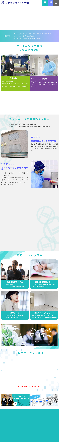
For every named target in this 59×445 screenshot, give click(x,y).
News (7, 36)
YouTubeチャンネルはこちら (29, 387)
